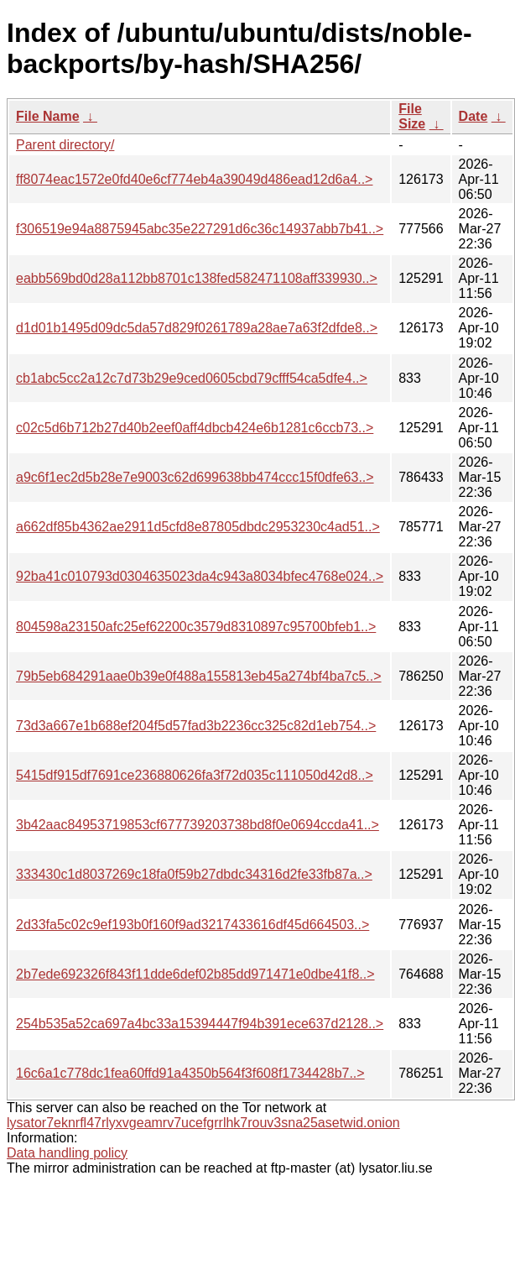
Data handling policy (67, 1153)
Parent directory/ (65, 145)
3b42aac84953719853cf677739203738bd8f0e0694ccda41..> (197, 825)
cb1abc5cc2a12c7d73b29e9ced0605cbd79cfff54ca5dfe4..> (191, 378)
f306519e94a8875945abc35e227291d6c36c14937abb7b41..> (199, 229)
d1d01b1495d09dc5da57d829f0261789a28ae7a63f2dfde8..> (196, 328)
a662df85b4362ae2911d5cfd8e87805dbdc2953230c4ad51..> (198, 527)
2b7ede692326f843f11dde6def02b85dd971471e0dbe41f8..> (195, 974)
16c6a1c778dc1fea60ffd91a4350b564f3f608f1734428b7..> (190, 1073)
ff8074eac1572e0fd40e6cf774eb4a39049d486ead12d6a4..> (194, 179)
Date (473, 116)
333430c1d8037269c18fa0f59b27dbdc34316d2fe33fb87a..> (194, 874)
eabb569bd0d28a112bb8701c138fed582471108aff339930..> (196, 278)
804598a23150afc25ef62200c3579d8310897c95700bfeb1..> (196, 626)
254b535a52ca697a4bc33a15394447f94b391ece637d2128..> (199, 1023)
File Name (48, 116)
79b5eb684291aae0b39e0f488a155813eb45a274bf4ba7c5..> (199, 676)
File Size (411, 116)
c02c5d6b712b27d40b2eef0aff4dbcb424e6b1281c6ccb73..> (194, 428)
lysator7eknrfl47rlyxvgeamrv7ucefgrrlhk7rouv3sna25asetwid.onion (203, 1123)
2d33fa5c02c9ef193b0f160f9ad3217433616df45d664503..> (192, 924)
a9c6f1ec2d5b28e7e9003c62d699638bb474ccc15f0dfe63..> (195, 477)
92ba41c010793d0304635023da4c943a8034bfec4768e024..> (199, 576)
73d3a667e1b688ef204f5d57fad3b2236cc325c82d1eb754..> (196, 725)
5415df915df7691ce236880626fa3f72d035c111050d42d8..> (194, 775)
